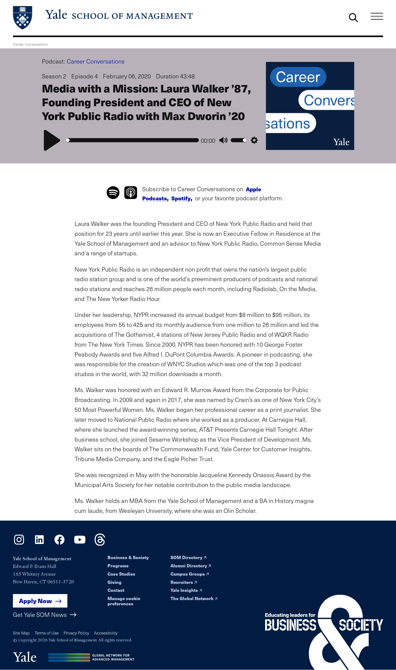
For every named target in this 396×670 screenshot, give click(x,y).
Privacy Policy (76, 633)
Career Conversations (96, 61)
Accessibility (105, 633)
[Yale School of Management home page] (103, 18)
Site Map (21, 633)
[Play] (52, 140)
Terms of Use (47, 633)
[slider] (132, 140)
